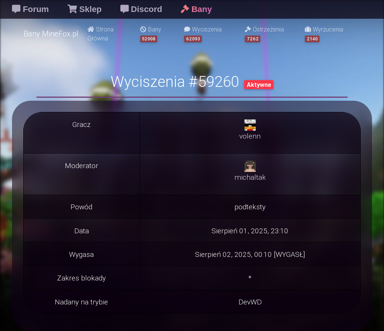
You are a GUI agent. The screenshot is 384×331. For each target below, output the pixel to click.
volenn (250, 135)
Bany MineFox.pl (51, 33)
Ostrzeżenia (264, 33)
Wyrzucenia (324, 33)
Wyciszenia (203, 33)
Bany (150, 33)
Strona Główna (100, 33)
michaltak (250, 177)
